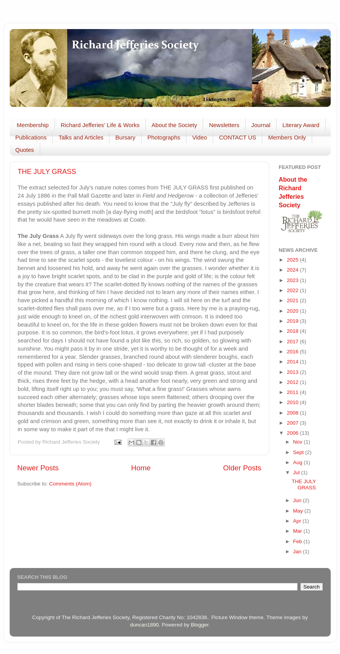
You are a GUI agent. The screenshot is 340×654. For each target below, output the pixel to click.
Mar (298, 531)
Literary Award (300, 125)
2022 (293, 290)
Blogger (199, 625)
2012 (293, 382)
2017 (293, 341)
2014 (293, 362)
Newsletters (224, 125)
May (298, 511)
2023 (293, 280)
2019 (293, 321)
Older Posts (242, 468)
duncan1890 (144, 625)
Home (140, 468)
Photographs (163, 137)
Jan (298, 551)
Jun (298, 500)
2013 (293, 372)
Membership (33, 125)
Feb (298, 541)
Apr (298, 521)
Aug (298, 462)
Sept (299, 452)
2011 (293, 392)
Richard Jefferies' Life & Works (100, 125)
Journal (260, 125)
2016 (293, 352)
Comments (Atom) (70, 484)
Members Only (287, 137)
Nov (298, 442)
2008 (293, 413)
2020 (293, 311)
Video (199, 137)
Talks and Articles (80, 137)
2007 (293, 423)
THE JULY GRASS (47, 172)
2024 (293, 270)
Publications (31, 137)
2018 (293, 331)
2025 (293, 260)
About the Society (174, 125)
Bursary (125, 137)
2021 (293, 300)
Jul (297, 472)
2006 (293, 433)
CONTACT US (237, 137)
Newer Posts (38, 468)
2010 (293, 402)
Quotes (24, 149)
